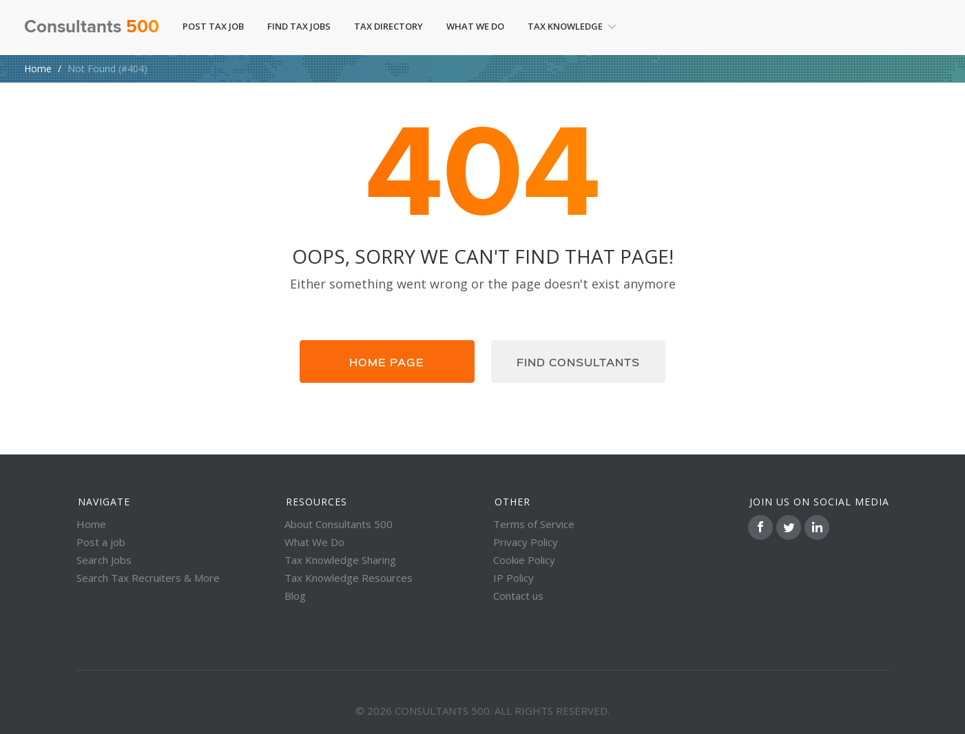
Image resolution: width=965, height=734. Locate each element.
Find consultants (578, 361)
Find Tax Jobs (299, 26)
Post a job (100, 542)
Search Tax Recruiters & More (148, 578)
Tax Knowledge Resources (348, 578)
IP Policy (513, 578)
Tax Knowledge (572, 26)
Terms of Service (533, 524)
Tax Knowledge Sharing (340, 560)
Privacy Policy (525, 542)
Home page (386, 361)
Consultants (91, 27)
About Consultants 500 (338, 524)
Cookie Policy (524, 560)
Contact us (518, 595)
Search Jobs (104, 560)
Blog (295, 595)
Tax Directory (388, 26)
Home (38, 68)
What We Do (475, 26)
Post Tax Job (213, 26)
